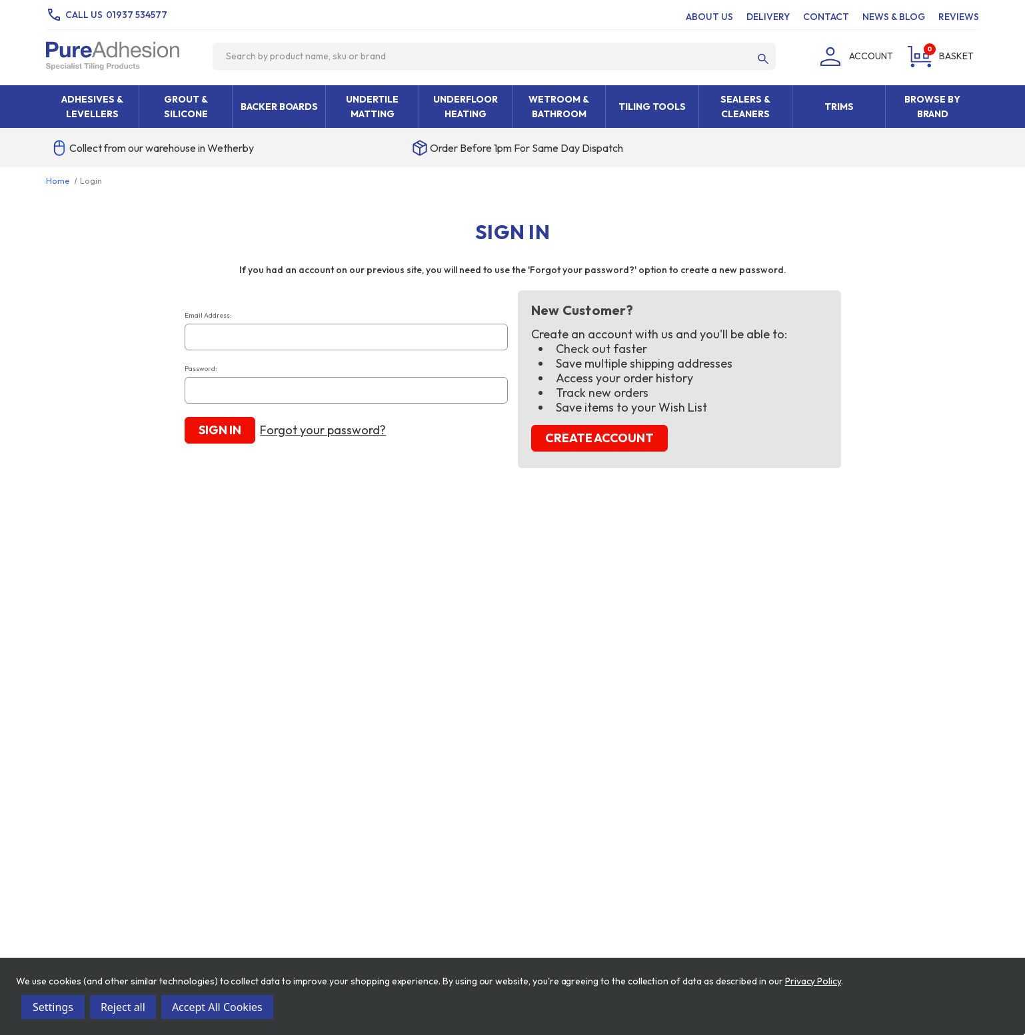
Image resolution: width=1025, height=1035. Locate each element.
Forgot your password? (323, 430)
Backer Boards (279, 107)
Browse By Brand (932, 106)
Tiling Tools (652, 107)
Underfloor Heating (465, 106)
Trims (839, 107)
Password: (201, 368)
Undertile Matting (372, 106)
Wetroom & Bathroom (558, 106)
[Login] (854, 56)
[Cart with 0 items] (938, 56)
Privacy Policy (813, 981)
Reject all (123, 1007)
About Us (709, 17)
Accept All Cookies (217, 1007)
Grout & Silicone (186, 106)
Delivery (768, 17)
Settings (53, 1007)
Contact (826, 17)
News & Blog (893, 17)
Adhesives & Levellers (92, 106)
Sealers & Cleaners (745, 106)
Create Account (599, 438)
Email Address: (208, 315)
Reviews (958, 17)
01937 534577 (136, 15)
